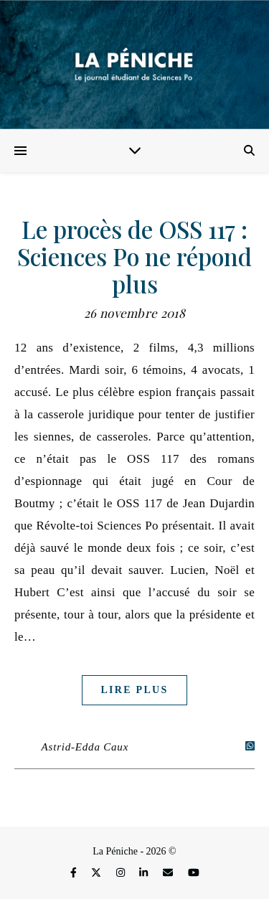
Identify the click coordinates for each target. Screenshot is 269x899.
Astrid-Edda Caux (85, 747)
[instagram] (122, 873)
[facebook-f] (74, 873)
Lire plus (134, 689)
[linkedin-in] (145, 873)
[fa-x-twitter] (97, 873)
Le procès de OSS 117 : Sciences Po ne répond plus (134, 256)
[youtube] (193, 873)
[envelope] (169, 873)
